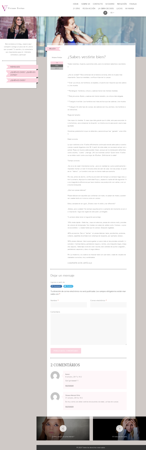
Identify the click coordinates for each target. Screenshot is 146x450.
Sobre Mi (85, 4)
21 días (76, 8)
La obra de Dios (106, 8)
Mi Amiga (129, 8)
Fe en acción (89, 8)
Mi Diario (110, 4)
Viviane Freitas (57, 57)
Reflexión (122, 4)
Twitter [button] (69, 286)
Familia (133, 4)
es (112, 13)
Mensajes (15, 67)
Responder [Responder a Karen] (69, 385)
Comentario (55, 312)
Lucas (120, 8)
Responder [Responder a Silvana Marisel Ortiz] (69, 406)
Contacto (98, 4)
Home (75, 4)
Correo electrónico (97, 300)
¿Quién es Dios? (17, 80)
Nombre (54, 300)
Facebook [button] (57, 286)
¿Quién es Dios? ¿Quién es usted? (22, 73)
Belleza (52, 49)
